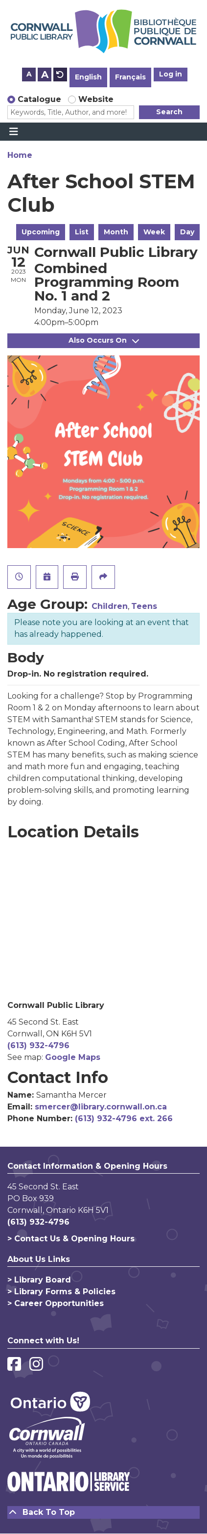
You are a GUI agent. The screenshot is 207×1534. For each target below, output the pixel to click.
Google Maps (72, 1057)
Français (130, 77)
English (88, 77)
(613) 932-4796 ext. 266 (124, 1118)
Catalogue (39, 99)
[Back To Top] (103, 1512)
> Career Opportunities (55, 1303)
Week (154, 231)
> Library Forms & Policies (61, 1291)
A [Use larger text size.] (44, 74)
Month (116, 231)
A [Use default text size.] (60, 74)
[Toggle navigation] (13, 132)
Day (187, 231)
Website (96, 99)
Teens (144, 606)
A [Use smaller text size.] (29, 74)
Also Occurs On (104, 340)
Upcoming (41, 231)
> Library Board (39, 1279)
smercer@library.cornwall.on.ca (101, 1106)
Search (169, 111)
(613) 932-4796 (38, 1045)
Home (19, 155)
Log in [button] (170, 74)
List (82, 231)
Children (110, 606)
